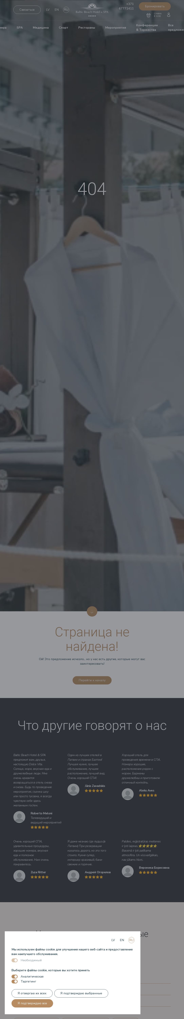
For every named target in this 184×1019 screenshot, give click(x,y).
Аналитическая (32, 976)
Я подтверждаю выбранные (81, 993)
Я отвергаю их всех (32, 993)
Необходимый (31, 960)
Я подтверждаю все (32, 1003)
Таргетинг (28, 981)
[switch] (15, 977)
